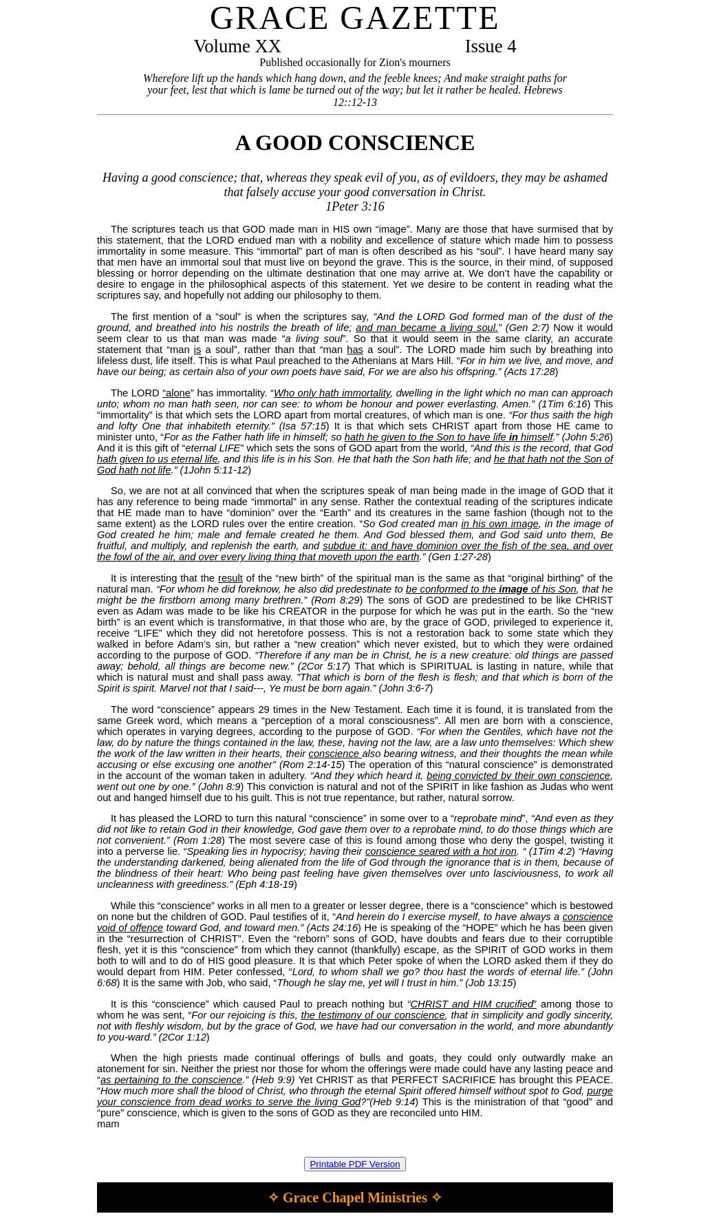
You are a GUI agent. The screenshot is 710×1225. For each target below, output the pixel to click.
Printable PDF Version (355, 1164)
